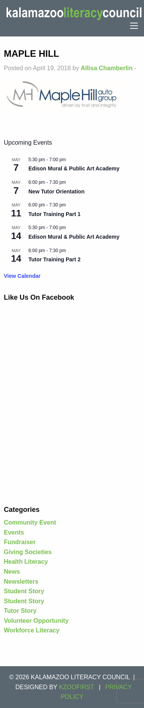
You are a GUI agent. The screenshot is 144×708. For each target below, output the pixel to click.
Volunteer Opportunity (36, 620)
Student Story (24, 591)
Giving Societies (27, 552)
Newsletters (21, 581)
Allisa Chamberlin (106, 68)
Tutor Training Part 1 (54, 214)
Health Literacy (26, 561)
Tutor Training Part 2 (54, 259)
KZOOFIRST (76, 687)
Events (14, 532)
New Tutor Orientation (56, 191)
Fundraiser (20, 542)
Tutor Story (20, 610)
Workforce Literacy (32, 630)
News (12, 571)
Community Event (30, 522)
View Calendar (22, 276)
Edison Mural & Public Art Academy (73, 168)
